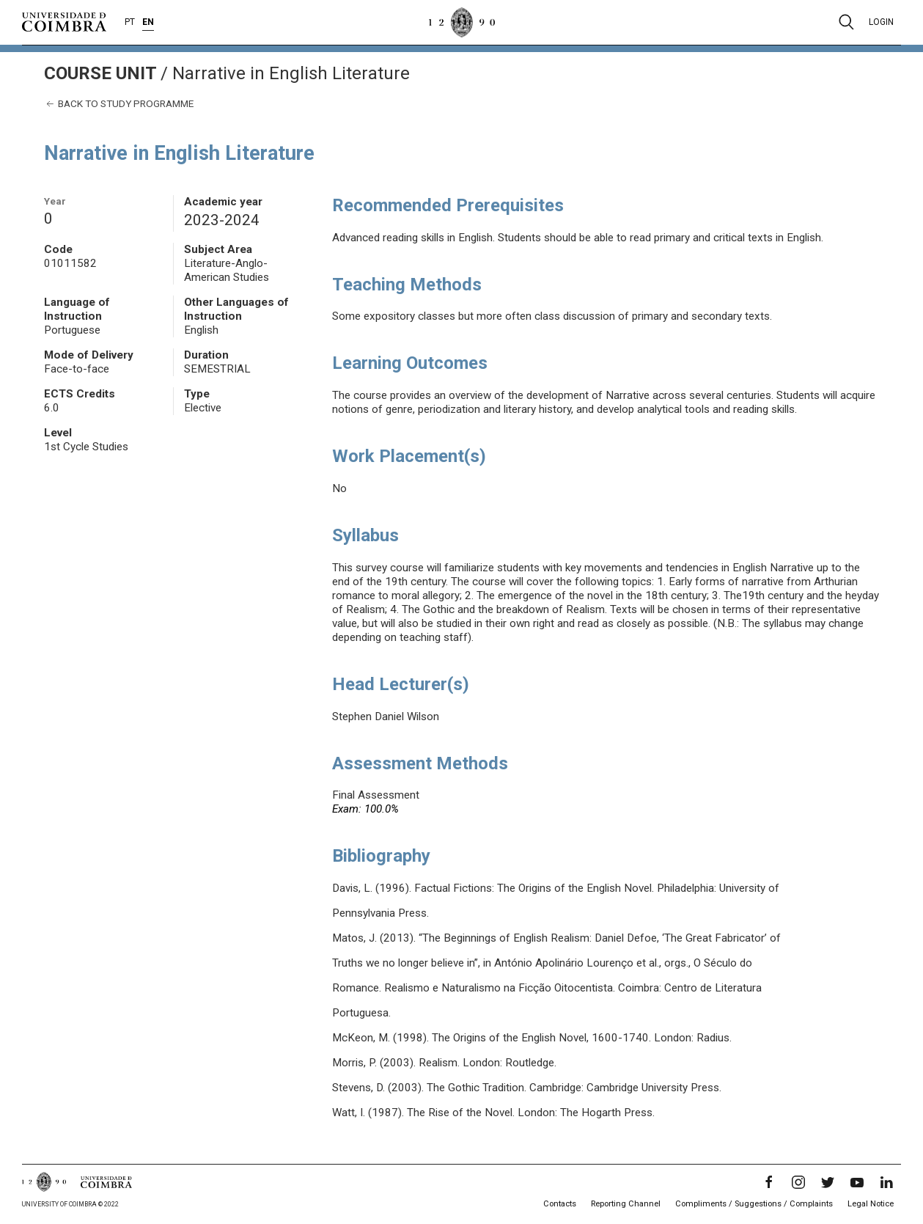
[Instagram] (798, 1182)
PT (130, 22)
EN (148, 22)
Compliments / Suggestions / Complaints (754, 1204)
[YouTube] (857, 1182)
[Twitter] (827, 1182)
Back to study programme (119, 104)
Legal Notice (870, 1204)
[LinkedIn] (886, 1182)
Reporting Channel (626, 1204)
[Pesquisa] (846, 22)
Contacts (559, 1204)
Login (881, 22)
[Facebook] (769, 1182)
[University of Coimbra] (64, 21)
